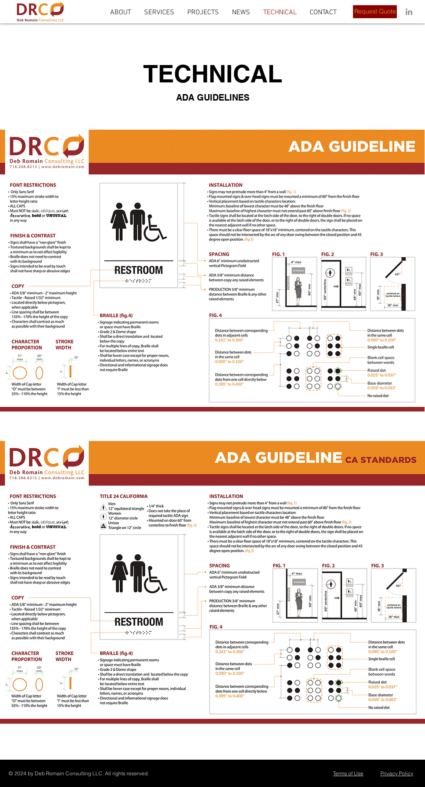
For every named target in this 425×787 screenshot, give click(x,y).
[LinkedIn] (409, 11)
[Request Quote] (375, 11)
